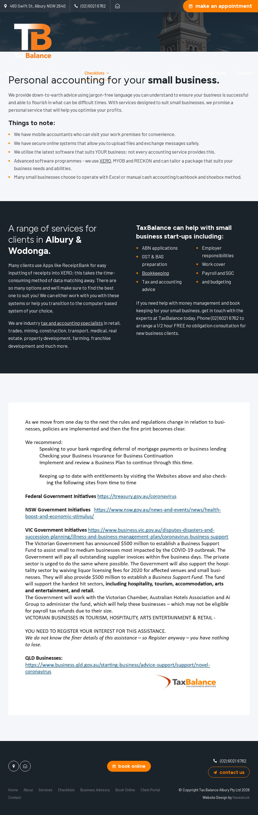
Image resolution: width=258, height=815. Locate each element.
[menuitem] (13, 789)
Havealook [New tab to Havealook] (241, 797)
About (34, 73)
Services (60, 73)
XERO (105, 160)
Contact (244, 73)
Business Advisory (138, 73)
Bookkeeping (155, 273)
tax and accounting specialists (72, 323)
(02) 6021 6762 (93, 5)
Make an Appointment (224, 6)
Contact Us (232, 772)
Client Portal (214, 73)
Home (11, 73)
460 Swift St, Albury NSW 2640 (38, 5)
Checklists (94, 73)
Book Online (179, 73)
